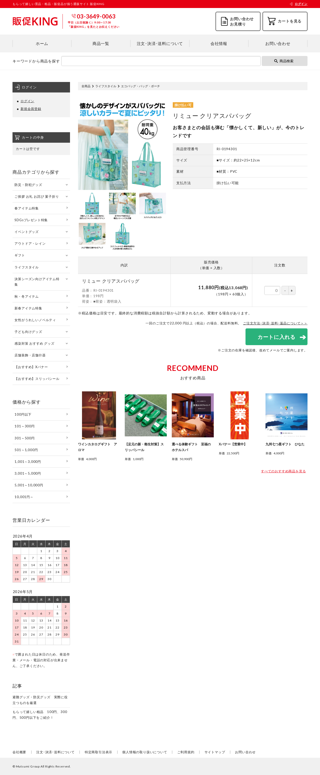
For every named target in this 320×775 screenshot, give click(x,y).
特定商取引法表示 (98, 752)
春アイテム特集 (26, 208)
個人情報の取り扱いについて (144, 752)
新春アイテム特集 (28, 308)
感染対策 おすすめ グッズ (34, 343)
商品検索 (284, 61)
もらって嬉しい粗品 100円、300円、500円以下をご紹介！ (39, 715)
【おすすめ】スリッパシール (36, 379)
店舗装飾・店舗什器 (30, 355)
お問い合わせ (277, 43)
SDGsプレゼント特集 (31, 220)
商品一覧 (100, 43)
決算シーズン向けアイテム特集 (36, 282)
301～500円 (24, 438)
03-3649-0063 (96, 16)
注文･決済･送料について (160, 43)
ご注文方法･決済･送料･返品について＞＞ (275, 323)
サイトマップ (214, 752)
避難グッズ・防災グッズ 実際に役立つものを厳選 (40, 700)
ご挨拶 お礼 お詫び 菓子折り (36, 196)
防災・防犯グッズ (28, 185)
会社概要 (19, 752)
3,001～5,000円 (27, 473)
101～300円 (24, 426)
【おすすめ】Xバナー (31, 367)
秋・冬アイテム (26, 296)
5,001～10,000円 (28, 485)
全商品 (86, 86)
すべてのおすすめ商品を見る (283, 471)
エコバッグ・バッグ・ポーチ (140, 86)
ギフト (19, 255)
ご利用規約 (185, 752)
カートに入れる (276, 337)
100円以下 (23, 414)
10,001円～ (23, 497)
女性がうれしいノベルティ (35, 320)
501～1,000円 (26, 450)
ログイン (298, 4)
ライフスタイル (105, 86)
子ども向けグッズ (28, 332)
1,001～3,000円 (27, 462)
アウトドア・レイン (30, 243)
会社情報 (218, 43)
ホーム (42, 43)
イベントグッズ (26, 232)
